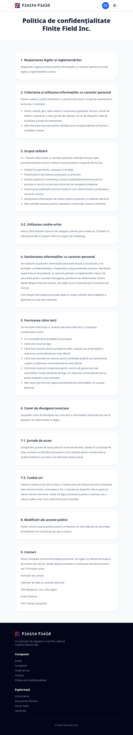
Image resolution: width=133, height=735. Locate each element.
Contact (19, 675)
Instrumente (22, 696)
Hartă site (20, 710)
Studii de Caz (22, 670)
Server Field (21, 706)
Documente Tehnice (26, 701)
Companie (21, 665)
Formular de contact (32, 575)
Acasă (18, 660)
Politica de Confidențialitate (30, 680)
